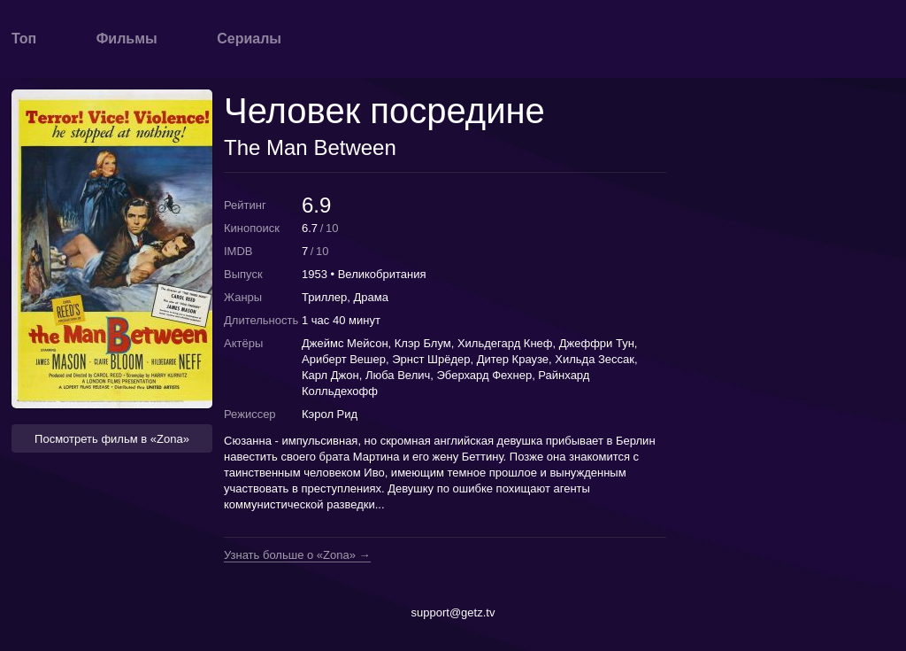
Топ (24, 38)
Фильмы (126, 38)
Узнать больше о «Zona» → (297, 555)
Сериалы (249, 38)
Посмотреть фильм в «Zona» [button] (112, 439)
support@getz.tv (453, 612)
